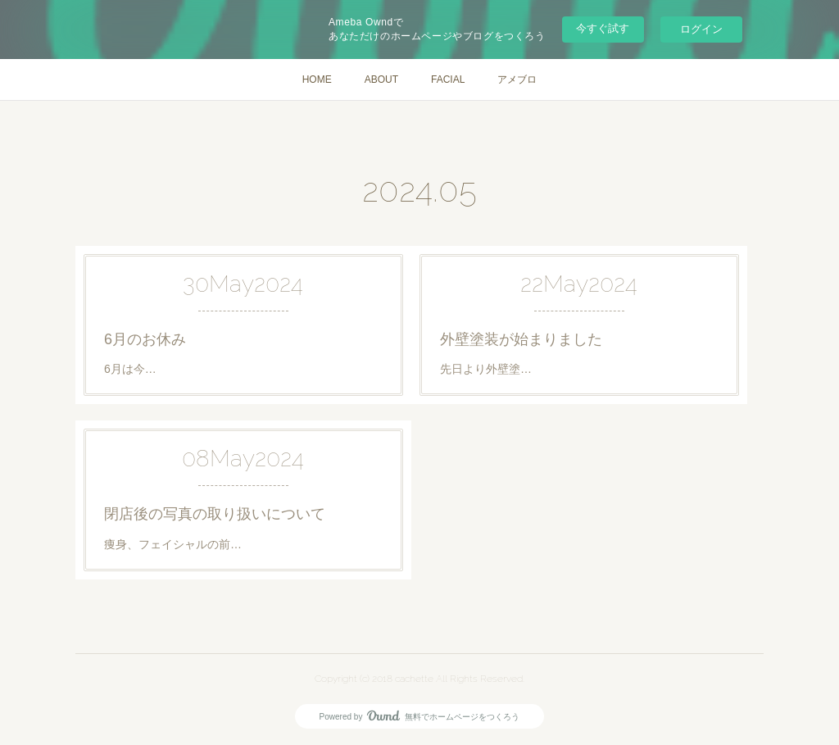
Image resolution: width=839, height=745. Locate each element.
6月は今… (130, 368)
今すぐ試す (602, 28)
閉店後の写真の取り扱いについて (214, 514)
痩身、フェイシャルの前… (173, 544)
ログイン (701, 29)
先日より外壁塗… (486, 368)
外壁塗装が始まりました (521, 339)
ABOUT (381, 79)
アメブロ (517, 79)
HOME (317, 79)
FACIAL (448, 79)
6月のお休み (145, 339)
